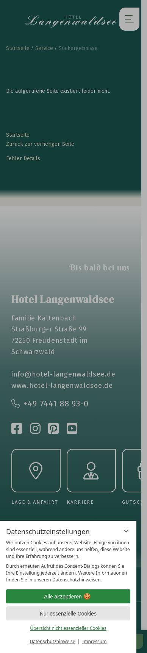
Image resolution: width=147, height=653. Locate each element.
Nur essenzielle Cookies (68, 614)
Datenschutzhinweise (52, 641)
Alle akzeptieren (68, 597)
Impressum (94, 641)
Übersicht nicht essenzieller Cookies (68, 628)
